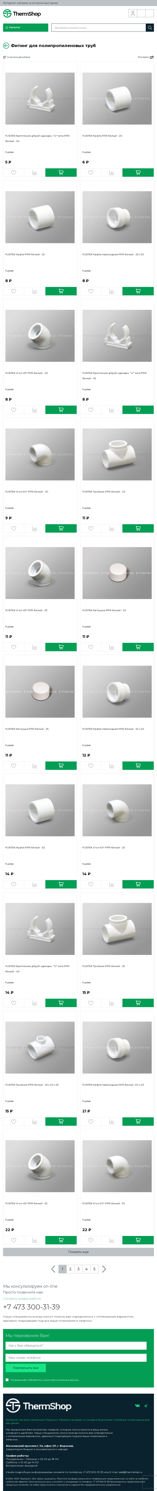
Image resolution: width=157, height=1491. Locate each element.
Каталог (12, 27)
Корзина (150, 13)
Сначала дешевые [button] (16, 57)
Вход (133, 13)
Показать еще (78, 1252)
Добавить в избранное (13, 172)
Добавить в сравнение (34, 172)
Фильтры (146, 57)
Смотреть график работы (22, 1298)
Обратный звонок (141, 13)
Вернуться (6, 46)
